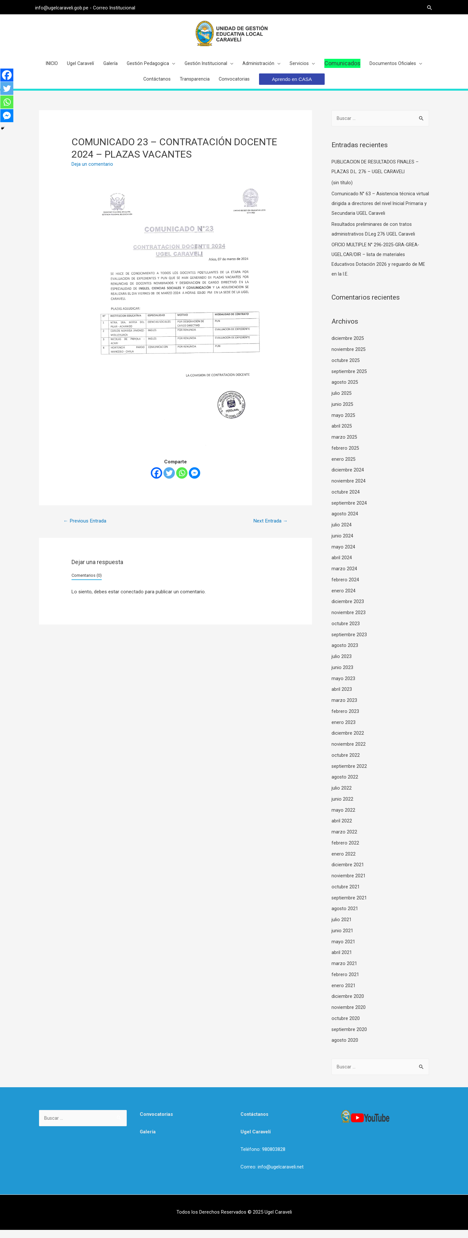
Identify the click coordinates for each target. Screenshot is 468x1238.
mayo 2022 (343, 817)
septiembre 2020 (349, 1037)
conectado (132, 599)
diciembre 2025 (348, 346)
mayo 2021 (343, 949)
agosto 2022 (345, 785)
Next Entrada (269, 528)
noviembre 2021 (349, 883)
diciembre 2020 (348, 1004)
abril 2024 (342, 565)
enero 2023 (344, 730)
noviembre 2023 (349, 620)
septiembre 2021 (349, 905)
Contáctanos (255, 1122)
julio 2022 (342, 795)
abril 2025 (342, 434)
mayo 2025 (343, 423)
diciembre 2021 (348, 872)
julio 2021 (342, 927)
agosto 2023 (345, 653)
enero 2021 (344, 993)
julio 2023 (342, 664)
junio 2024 (342, 543)
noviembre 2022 (349, 751)
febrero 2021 (345, 982)
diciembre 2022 (348, 741)
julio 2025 (342, 401)
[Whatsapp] (182, 479)
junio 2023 (342, 675)
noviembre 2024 (349, 488)
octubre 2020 (346, 1026)
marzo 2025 (344, 444)
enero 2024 (344, 598)
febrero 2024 (345, 587)
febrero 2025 (345, 455)
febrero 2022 (345, 850)
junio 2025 (342, 412)
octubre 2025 (346, 368)
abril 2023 (342, 697)
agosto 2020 (345, 1048)
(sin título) (342, 190)
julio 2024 (342, 532)
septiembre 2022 (349, 774)
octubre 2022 (346, 763)
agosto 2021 (345, 916)
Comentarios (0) (87, 582)
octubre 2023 (346, 631)
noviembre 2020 (349, 1015)
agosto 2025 (345, 390)
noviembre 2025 (349, 357)
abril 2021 (342, 960)
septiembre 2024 (349, 510)
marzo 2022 (344, 839)
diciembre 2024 (348, 478)
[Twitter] (169, 479)
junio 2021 (342, 938)
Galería (148, 1140)
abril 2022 (342, 829)
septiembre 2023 (349, 642)
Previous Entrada (86, 528)
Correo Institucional (118, 6)
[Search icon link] (425, 7)
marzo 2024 (344, 576)
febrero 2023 (345, 719)
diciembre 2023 (348, 609)
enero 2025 (344, 467)
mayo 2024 (343, 554)
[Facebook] (156, 479)
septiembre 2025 (349, 379)
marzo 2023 (344, 708)
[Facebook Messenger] (194, 479)
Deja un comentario (92, 171)
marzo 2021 (344, 971)
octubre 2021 (346, 894)
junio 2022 (342, 806)
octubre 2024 (346, 499)
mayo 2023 (343, 686)
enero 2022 (344, 861)
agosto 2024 (345, 521)
